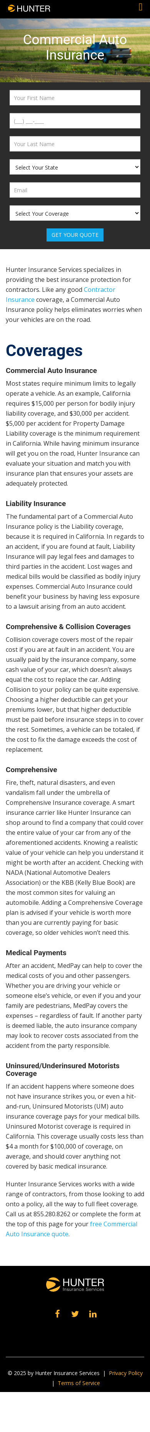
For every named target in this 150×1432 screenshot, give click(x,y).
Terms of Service (79, 1383)
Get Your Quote (75, 234)
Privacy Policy (126, 1373)
